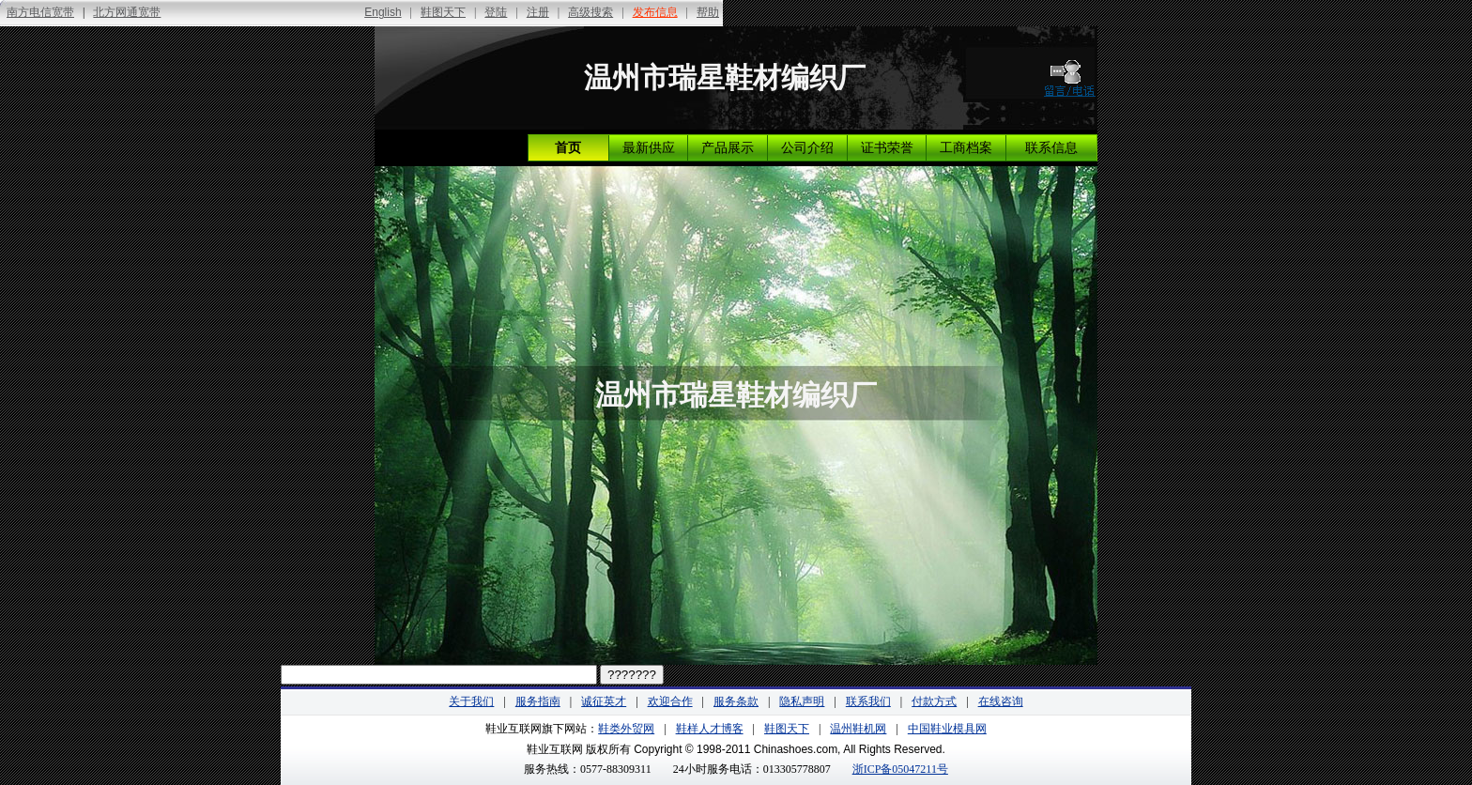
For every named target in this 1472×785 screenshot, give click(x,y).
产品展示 (727, 148)
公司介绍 (807, 148)
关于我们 (471, 701)
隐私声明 (801, 701)
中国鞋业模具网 (947, 728)
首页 (568, 148)
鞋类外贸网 (626, 728)
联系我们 (868, 701)
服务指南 (537, 701)
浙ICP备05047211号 (900, 769)
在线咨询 (1000, 701)
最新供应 (648, 148)
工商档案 (966, 148)
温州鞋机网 (858, 728)
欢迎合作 (670, 701)
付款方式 (934, 701)
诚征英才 (603, 701)
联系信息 (1051, 148)
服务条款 (736, 701)
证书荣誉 (887, 148)
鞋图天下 (786, 728)
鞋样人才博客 (710, 728)
